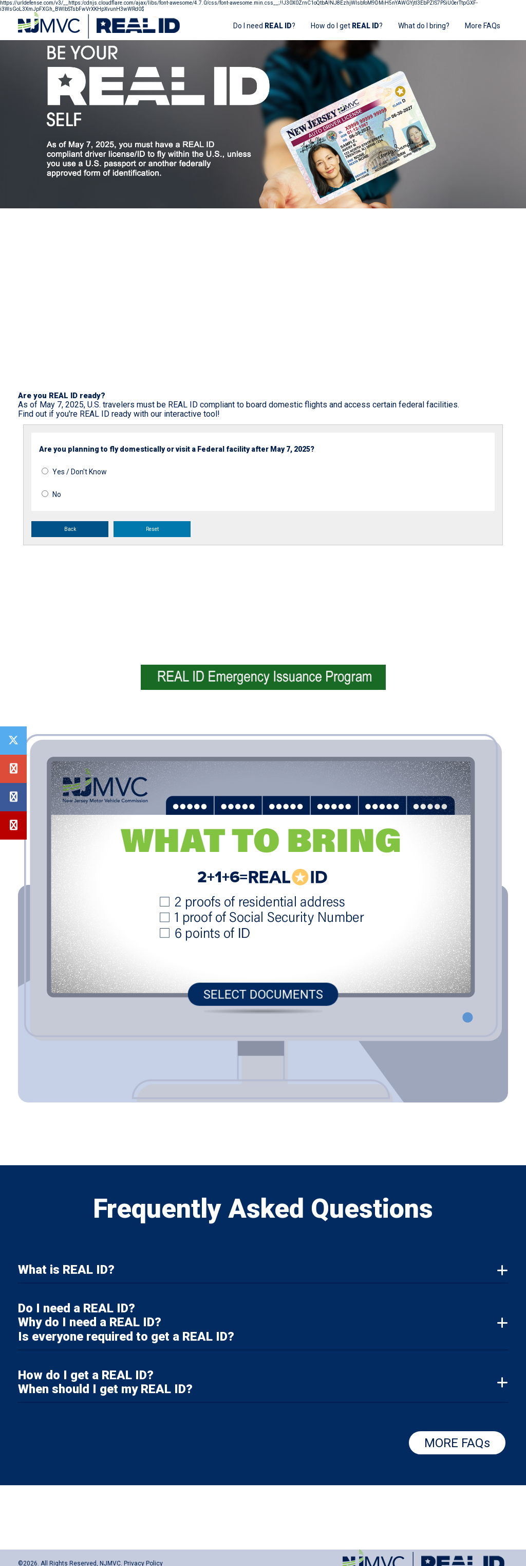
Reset (152, 529)
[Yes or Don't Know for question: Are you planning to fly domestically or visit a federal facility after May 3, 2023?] (45, 471)
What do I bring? (423, 26)
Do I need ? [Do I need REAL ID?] (264, 26)
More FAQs (482, 26)
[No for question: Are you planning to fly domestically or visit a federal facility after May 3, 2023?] (45, 493)
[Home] (100, 37)
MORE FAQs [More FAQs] (457, 1443)
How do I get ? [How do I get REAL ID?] (347, 26)
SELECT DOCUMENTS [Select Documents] (263, 992)
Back (70, 529)
